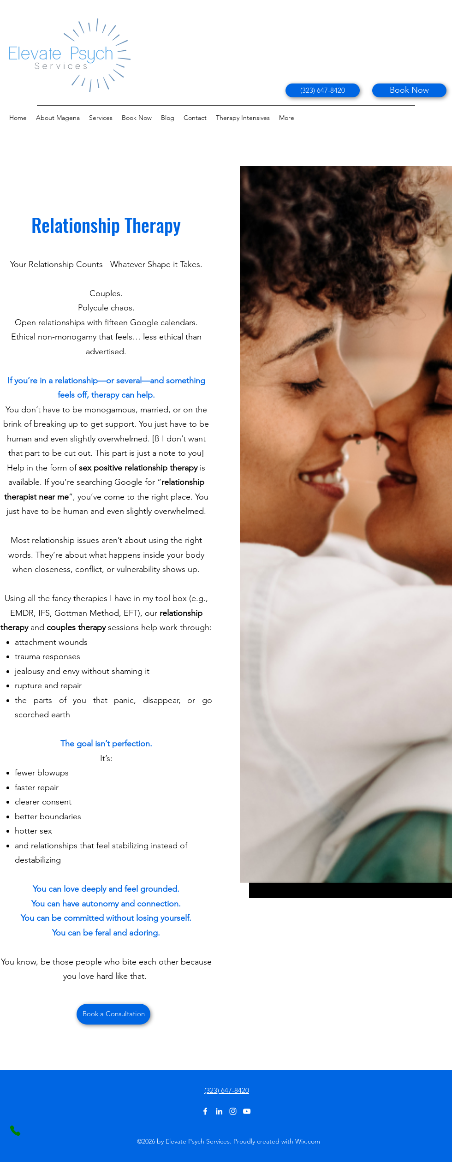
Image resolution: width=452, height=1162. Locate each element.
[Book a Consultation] (113, 1014)
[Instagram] (233, 1111)
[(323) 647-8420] (322, 90)
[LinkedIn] (219, 1111)
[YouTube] (246, 1111)
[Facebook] (205, 1111)
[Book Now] (409, 90)
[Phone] (15, 1131)
